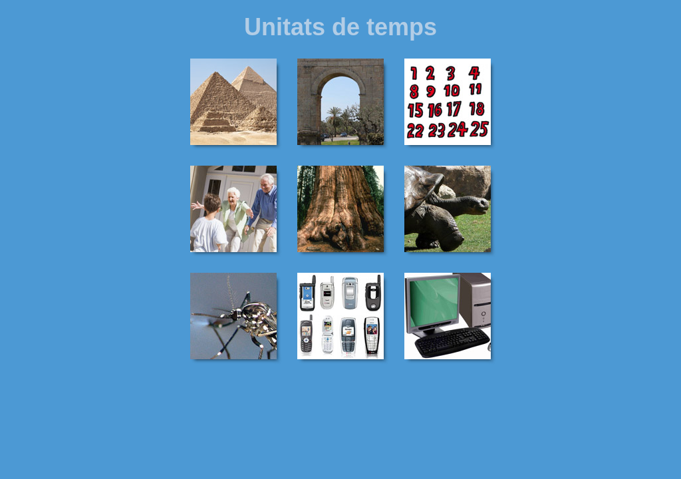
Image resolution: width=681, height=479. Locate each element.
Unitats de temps (340, 27)
